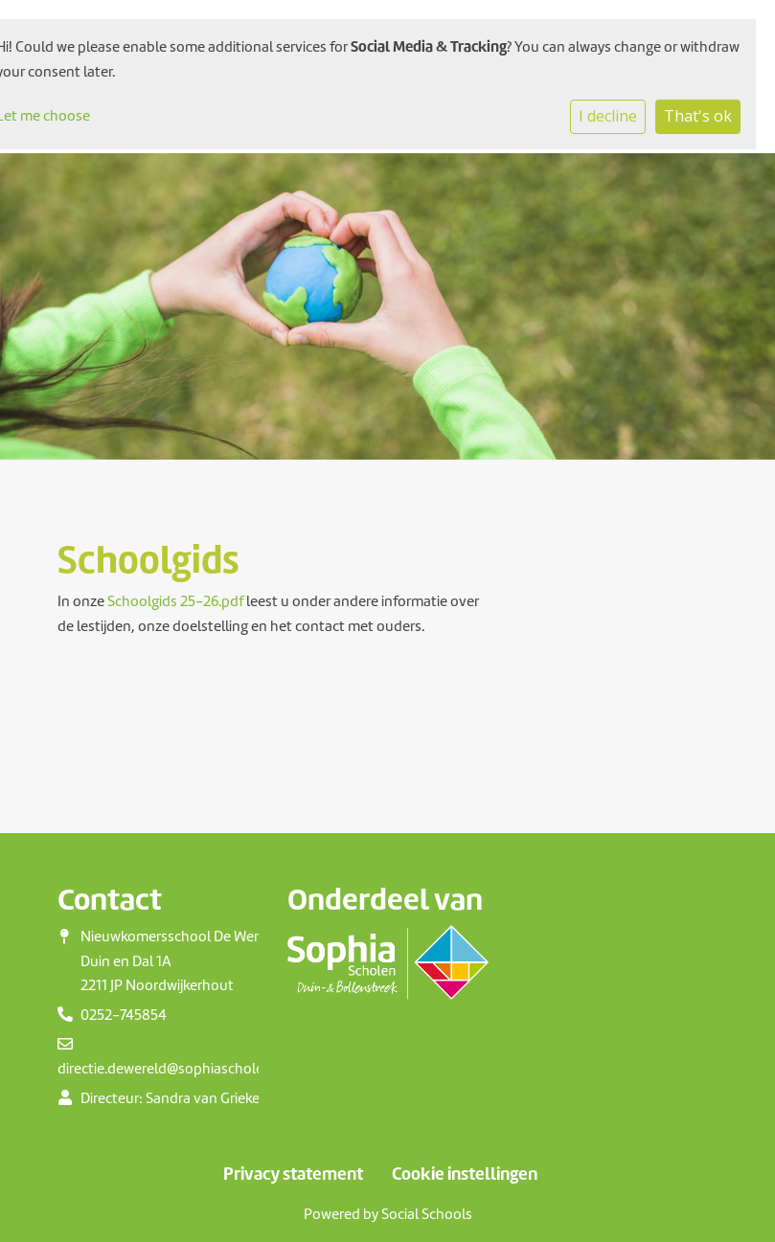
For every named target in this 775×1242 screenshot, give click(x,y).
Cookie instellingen (464, 1174)
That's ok (698, 115)
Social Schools (426, 1214)
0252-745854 (123, 1015)
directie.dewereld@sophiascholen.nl (172, 1068)
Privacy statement (293, 1174)
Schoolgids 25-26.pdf (175, 601)
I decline (608, 115)
